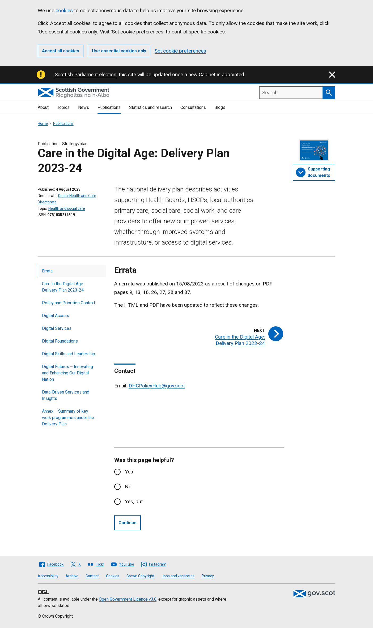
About (43, 107)
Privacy (208, 576)
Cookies (112, 576)
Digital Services (56, 328)
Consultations (193, 107)
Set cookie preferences (180, 51)
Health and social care (66, 208)
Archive (72, 576)
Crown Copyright (140, 576)
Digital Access (55, 315)
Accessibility (48, 576)
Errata (47, 271)
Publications (109, 107)
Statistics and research (150, 107)
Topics (63, 107)
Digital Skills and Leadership (68, 353)
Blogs (219, 107)
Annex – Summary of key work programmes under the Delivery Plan (68, 417)
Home (43, 123)
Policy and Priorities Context (68, 302)
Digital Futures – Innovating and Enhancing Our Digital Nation (67, 373)
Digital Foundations (60, 341)
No (128, 487)
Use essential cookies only (119, 50)
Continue (127, 522)
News (83, 107)
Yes (129, 472)
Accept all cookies (60, 50)
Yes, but (134, 501)
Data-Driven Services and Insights (65, 395)
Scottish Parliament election (85, 74)
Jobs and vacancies (178, 576)
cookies (64, 10)
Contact (92, 576)
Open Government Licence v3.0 (127, 599)
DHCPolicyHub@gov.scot (157, 386)
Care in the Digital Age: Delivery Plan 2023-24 (63, 287)
